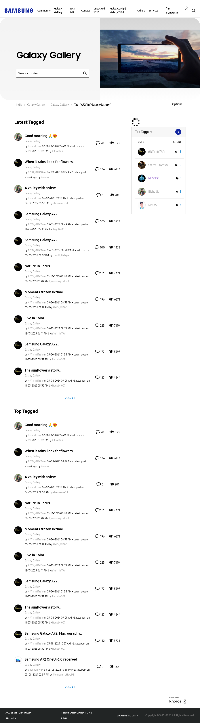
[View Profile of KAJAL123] (57, 151)
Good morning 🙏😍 (41, 136)
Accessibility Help (18, 712)
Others (141, 10)
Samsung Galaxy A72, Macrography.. (53, 633)
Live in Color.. (35, 318)
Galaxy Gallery (58, 10)
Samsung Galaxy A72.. (42, 214)
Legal (65, 718)
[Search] (52, 73)
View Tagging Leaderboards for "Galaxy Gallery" (159, 132)
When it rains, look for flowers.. (50, 162)
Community (44, 10)
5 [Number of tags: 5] (180, 205)
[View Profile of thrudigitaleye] (61, 255)
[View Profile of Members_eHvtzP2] (63, 674)
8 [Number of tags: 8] (180, 178)
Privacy (10, 718)
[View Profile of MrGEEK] (153, 178)
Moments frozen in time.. (45, 292)
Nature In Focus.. (38, 266)
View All (70, 398)
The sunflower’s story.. (43, 370)
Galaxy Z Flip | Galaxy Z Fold (118, 10)
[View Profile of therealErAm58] (158, 165)
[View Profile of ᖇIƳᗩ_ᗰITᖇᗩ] (35, 172)
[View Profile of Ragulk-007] (59, 229)
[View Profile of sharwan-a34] (60, 203)
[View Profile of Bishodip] (33, 146)
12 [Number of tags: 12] (179, 165)
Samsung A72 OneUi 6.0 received (51, 659)
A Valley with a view (40, 188)
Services (153, 10)
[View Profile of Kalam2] (45, 177)
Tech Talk (72, 10)
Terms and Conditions (76, 712)
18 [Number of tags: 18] (179, 151)
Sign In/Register (172, 10)
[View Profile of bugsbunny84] (35, 669)
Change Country (128, 715)
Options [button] (177, 104)
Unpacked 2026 (99, 10)
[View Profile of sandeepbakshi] (60, 281)
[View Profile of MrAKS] (152, 205)
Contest (85, 10)
